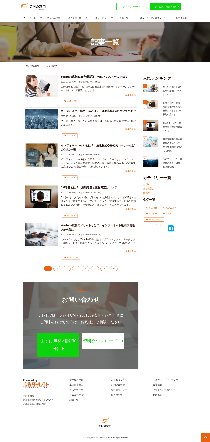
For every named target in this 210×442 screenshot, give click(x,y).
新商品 (146, 193)
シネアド (168, 214)
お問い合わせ (118, 384)
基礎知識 (148, 188)
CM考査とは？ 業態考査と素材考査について (89, 187)
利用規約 (157, 394)
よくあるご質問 (119, 379)
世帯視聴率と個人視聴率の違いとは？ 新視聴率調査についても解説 (172, 145)
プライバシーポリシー (164, 389)
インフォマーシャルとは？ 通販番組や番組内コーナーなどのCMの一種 (97, 147)
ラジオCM (151, 208)
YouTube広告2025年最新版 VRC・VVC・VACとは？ (94, 76)
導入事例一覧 (74, 18)
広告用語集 (181, 18)
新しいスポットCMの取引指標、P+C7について (172, 91)
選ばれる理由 (53, 18)
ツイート (157, 225)
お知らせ (148, 184)
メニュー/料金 (100, 18)
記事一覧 (124, 18)
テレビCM (69, 135)
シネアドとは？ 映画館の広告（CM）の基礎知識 (172, 163)
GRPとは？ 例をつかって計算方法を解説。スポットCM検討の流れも (172, 109)
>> (114, 268)
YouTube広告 (71, 101)
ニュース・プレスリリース (153, 18)
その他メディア (153, 219)
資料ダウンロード (131, 6)
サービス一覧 (29, 18)
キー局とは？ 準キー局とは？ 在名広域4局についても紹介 (99, 111)
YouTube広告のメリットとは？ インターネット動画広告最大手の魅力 (98, 227)
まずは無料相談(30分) (165, 6)
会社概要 (157, 384)
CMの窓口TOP (33, 66)
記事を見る (130, 95)
